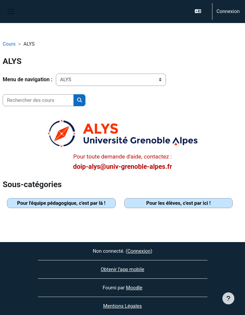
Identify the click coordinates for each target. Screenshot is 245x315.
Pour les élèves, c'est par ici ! (178, 203)
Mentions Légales (122, 306)
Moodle (134, 288)
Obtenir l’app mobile (122, 269)
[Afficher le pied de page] (228, 298)
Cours (9, 44)
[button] (200, 11)
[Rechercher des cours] (38, 100)
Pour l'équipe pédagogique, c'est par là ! (61, 203)
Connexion (228, 11)
